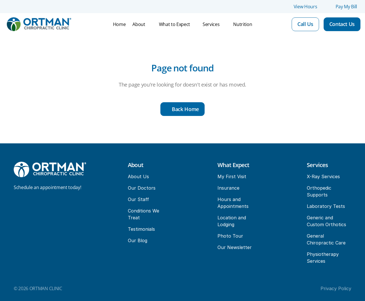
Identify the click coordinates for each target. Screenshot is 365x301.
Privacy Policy (335, 288)
